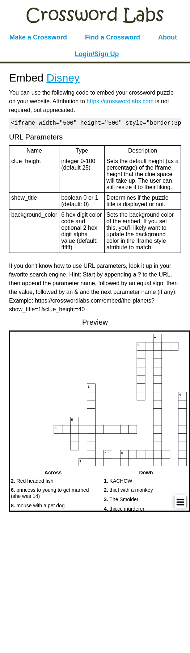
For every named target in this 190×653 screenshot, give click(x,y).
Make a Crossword (38, 37)
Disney (63, 78)
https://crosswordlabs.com (119, 101)
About (167, 37)
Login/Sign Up (97, 54)
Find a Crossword (112, 37)
